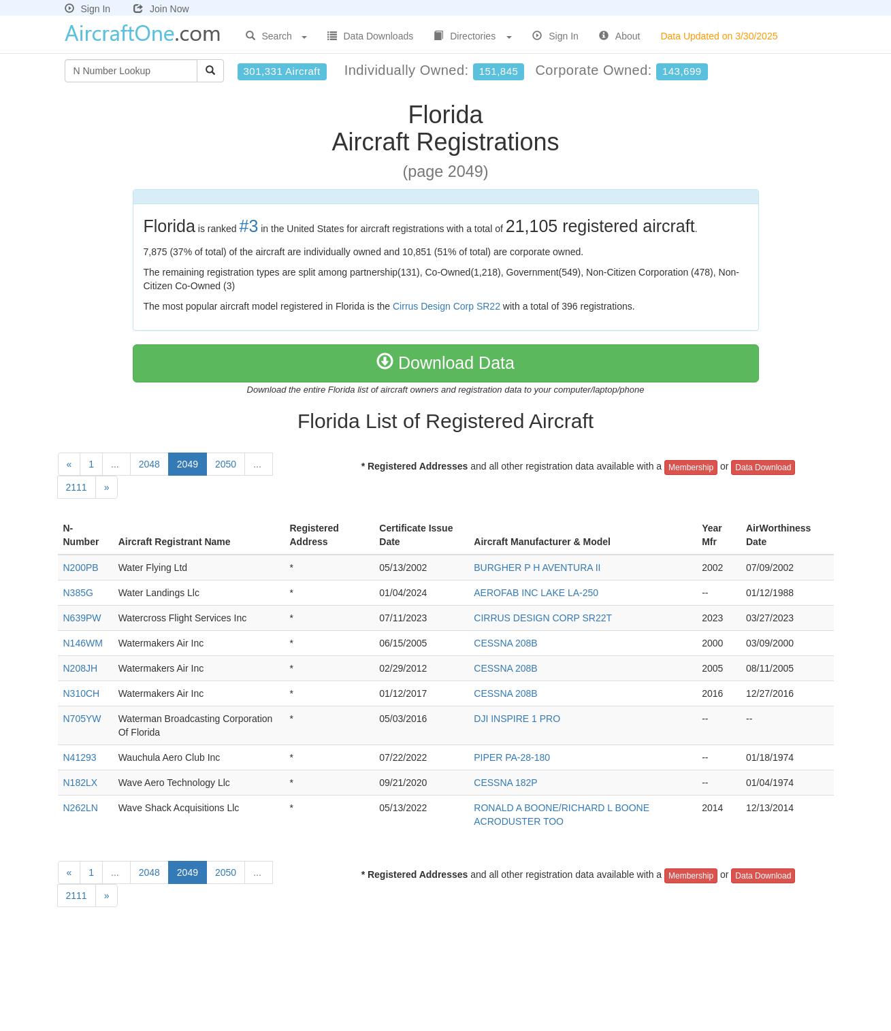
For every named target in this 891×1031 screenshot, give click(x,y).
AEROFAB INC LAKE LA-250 (536, 592)
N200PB (81, 567)
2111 (76, 487)
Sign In (88, 8)
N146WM (83, 643)
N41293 (80, 757)
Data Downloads (370, 36)
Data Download (763, 467)
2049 (187, 464)
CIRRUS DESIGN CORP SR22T (543, 617)
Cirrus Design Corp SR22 (446, 306)
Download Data (445, 362)
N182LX (80, 782)
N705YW (82, 718)
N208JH (80, 668)
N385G (78, 592)
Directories (473, 36)
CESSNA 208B (505, 643)
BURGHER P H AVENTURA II (537, 567)
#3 (249, 225)
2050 (225, 464)
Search (276, 36)
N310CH (81, 693)
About (620, 36)
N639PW (82, 617)
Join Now (161, 8)
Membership (690, 467)
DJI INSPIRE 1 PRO (517, 718)
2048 (149, 464)
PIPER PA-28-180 (512, 757)
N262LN (80, 807)
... (116, 464)
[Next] (106, 487)
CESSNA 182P (505, 782)
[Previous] (69, 464)
